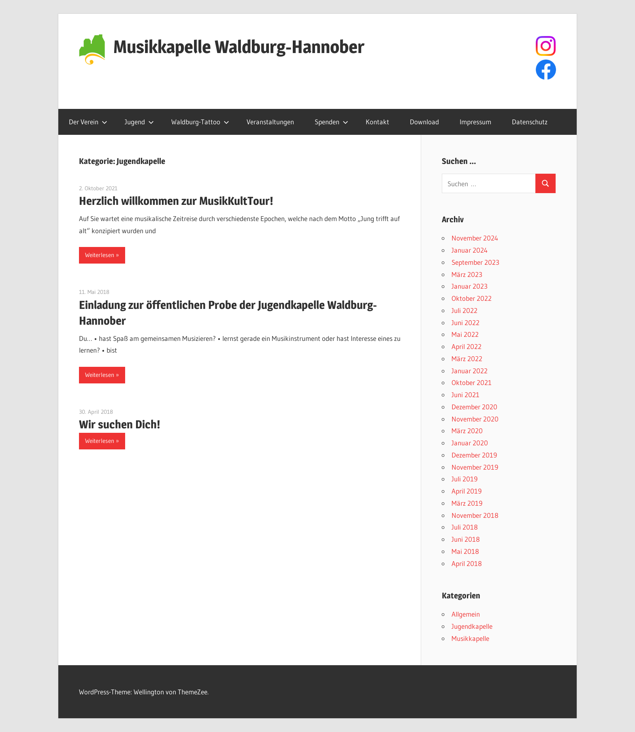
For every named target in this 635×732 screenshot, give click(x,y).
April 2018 (467, 563)
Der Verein (88, 121)
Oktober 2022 (472, 298)
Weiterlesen (99, 255)
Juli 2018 (465, 527)
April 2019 (467, 491)
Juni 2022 (465, 322)
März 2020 (467, 430)
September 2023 (475, 262)
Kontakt (377, 121)
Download (424, 121)
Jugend (139, 121)
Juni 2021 (465, 394)
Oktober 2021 (472, 382)
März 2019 (467, 503)
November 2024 (475, 238)
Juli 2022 (464, 310)
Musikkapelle (470, 638)
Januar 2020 (470, 442)
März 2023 (467, 274)
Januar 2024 (470, 250)
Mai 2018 (465, 551)
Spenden (331, 121)
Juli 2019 (464, 479)
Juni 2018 (466, 539)
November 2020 (475, 419)
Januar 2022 (470, 370)
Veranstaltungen (270, 121)
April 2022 (467, 346)
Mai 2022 (465, 334)
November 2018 (475, 515)
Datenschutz (530, 121)
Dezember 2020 (474, 406)
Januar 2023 (470, 286)
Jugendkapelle (472, 626)
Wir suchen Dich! (119, 424)
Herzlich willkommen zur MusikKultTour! (176, 201)
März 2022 (467, 358)
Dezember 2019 (474, 455)
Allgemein (466, 614)
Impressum (475, 121)
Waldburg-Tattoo (200, 121)
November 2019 (475, 467)
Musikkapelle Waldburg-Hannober (238, 46)
